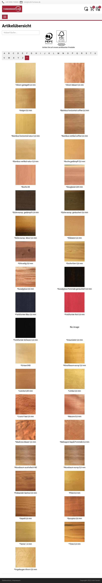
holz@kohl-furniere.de (32, 2)
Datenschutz (6, 580)
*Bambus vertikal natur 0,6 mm (25, 151)
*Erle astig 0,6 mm (25, 253)
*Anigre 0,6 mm (25, 100)
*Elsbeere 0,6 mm (74, 227)
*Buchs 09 (25, 176)
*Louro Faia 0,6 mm (25, 406)
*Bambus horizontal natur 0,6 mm (25, 125)
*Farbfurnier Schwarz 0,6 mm (25, 329)
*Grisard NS (25, 355)
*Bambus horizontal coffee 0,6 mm (74, 100)
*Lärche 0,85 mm (25, 380)
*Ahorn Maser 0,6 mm (74, 74)
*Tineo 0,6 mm (74, 533)
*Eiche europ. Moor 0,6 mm (25, 227)
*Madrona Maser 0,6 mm (25, 431)
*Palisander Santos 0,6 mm (25, 482)
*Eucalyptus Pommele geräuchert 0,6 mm (74, 278)
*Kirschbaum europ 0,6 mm (74, 355)
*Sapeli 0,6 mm (25, 508)
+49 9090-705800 (12, 2)
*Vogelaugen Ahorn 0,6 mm (25, 559)
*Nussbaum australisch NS (25, 457)
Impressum (16, 580)
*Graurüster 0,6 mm (74, 329)
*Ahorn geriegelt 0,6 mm (25, 74)
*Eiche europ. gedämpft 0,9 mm (25, 202)
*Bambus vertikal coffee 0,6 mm (74, 125)
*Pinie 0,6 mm (74, 482)
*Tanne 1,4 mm (25, 533)
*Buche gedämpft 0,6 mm (74, 151)
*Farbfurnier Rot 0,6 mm (74, 304)
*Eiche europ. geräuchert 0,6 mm (74, 202)
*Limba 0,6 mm (74, 380)
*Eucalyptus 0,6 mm (25, 278)
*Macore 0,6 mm (74, 406)
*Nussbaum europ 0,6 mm (74, 457)
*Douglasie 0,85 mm (74, 176)
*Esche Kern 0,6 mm (74, 253)
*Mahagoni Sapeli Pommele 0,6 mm (74, 431)
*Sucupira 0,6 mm (74, 508)
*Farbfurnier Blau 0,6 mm (25, 304)
